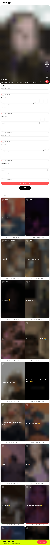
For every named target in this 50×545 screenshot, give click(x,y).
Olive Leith (4, 79)
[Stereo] (6, 3)
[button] (42, 542)
